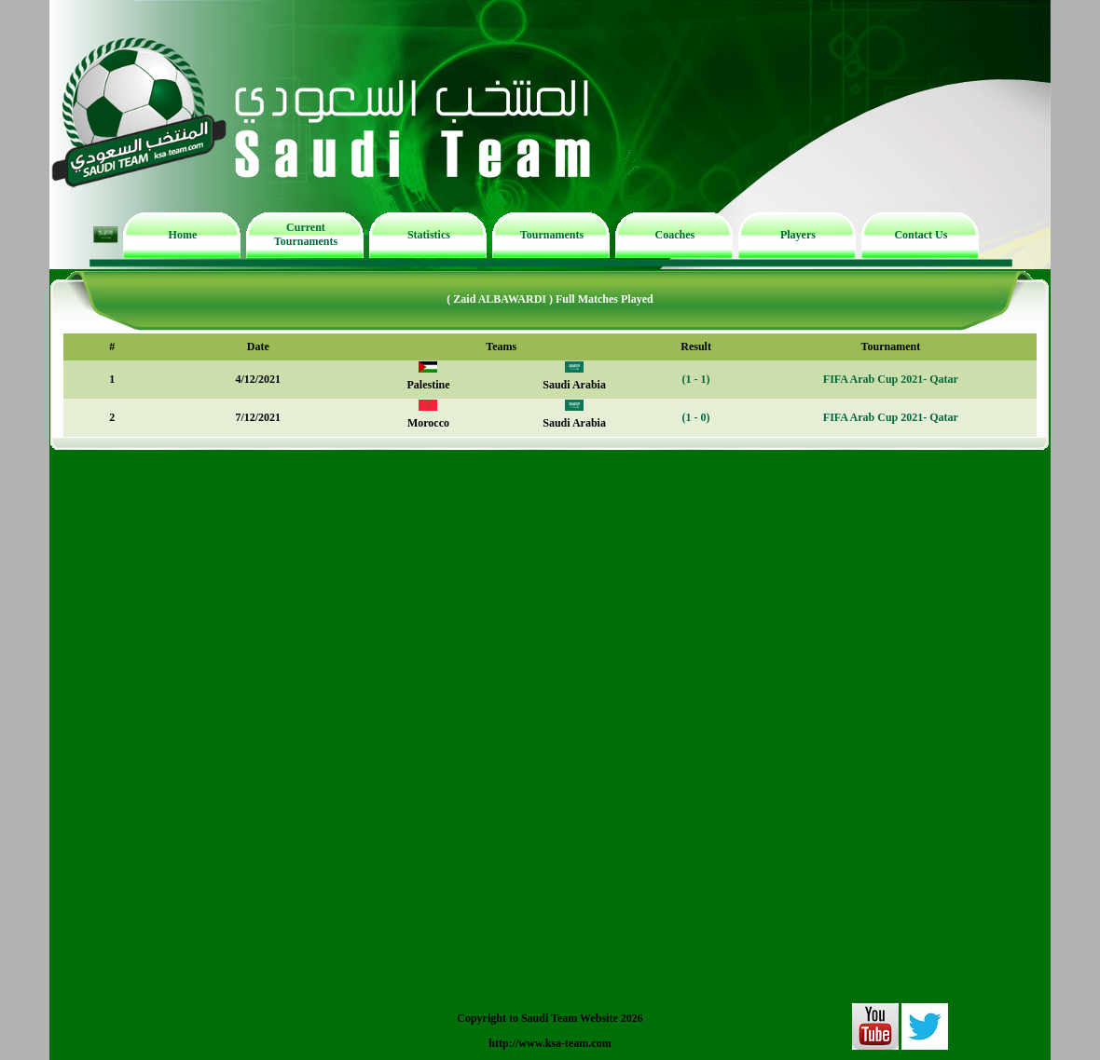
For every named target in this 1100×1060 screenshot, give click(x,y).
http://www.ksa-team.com (549, 1043)
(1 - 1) (696, 379)
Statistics (428, 234)
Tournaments (552, 234)
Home (183, 234)
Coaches (675, 234)
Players (798, 234)
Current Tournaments (305, 234)
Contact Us (920, 234)
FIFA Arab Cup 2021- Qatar (890, 379)
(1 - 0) (696, 417)
